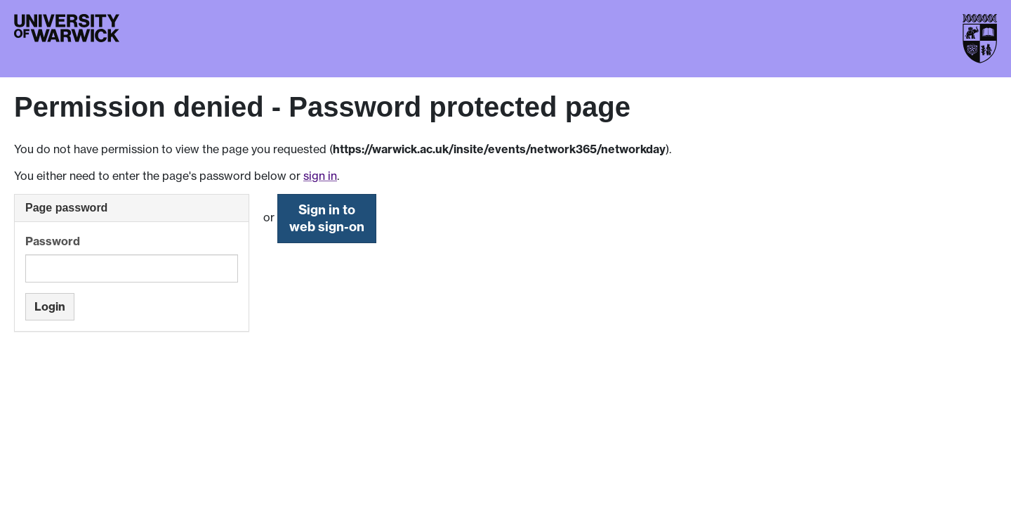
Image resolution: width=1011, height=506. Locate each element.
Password (52, 241)
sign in (320, 176)
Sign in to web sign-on (326, 218)
